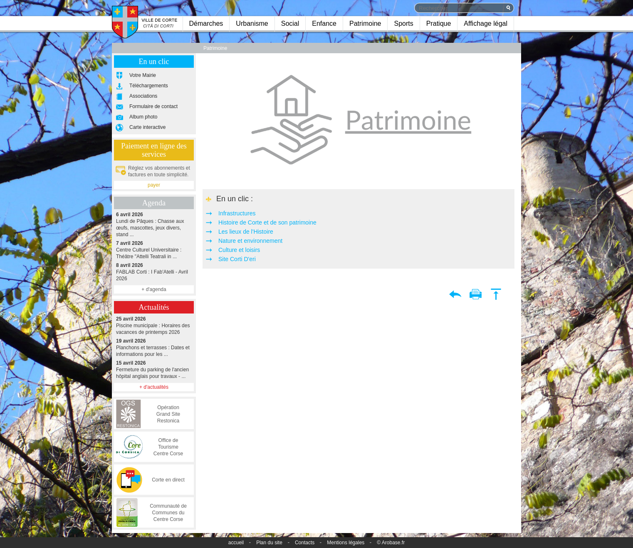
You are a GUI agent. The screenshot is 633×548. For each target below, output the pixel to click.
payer (154, 185)
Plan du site (269, 543)
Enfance (324, 23)
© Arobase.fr (391, 543)
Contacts (304, 543)
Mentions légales (345, 543)
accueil (236, 543)
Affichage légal (485, 23)
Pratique (438, 23)
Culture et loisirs (239, 250)
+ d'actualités (153, 387)
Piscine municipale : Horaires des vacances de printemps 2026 (154, 325)
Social (290, 23)
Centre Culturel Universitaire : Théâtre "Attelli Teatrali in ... (154, 249)
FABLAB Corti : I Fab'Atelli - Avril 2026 (154, 271)
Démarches (206, 23)
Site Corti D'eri (237, 259)
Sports (403, 23)
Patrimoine (365, 23)
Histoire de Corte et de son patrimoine (267, 222)
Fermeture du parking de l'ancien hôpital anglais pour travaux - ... (154, 369)
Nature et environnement (250, 240)
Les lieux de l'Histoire (245, 231)
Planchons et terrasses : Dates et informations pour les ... (154, 347)
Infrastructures (236, 213)
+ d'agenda (153, 289)
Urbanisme (252, 23)
